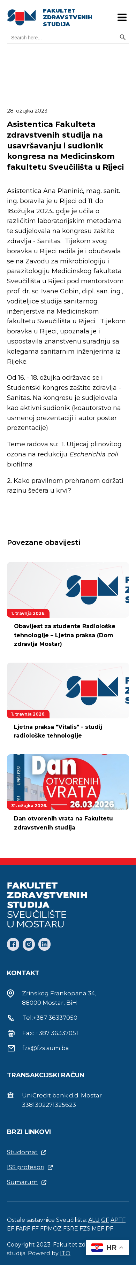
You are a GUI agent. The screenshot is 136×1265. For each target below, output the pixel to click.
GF (105, 1220)
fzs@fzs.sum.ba (45, 1047)
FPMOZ (51, 1228)
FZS (85, 1228)
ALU (94, 1220)
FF (35, 1228)
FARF (23, 1228)
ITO (65, 1253)
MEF (98, 1228)
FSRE (70, 1228)
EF (11, 1228)
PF (109, 1228)
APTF (118, 1220)
